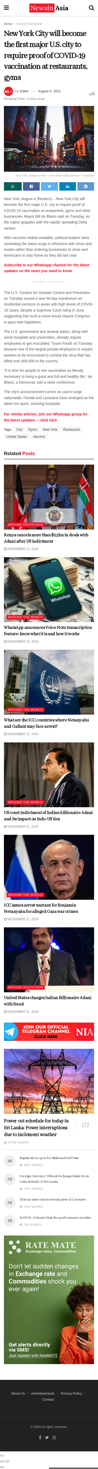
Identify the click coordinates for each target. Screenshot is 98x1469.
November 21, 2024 (21, 826)
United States (17, 437)
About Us (18, 1393)
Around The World (29, 24)
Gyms (32, 429)
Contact (48, 1399)
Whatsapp (42, 265)
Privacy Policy (71, 1393)
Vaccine (39, 437)
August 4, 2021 (49, 91)
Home (8, 24)
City (19, 429)
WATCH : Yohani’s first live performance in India (55, 1218)
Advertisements (43, 1393)
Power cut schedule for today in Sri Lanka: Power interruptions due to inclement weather (36, 1128)
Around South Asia (25, 524)
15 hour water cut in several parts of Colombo (53, 1199)
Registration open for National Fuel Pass (49, 1158)
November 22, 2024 (21, 549)
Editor (24, 91)
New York (50, 429)
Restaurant (71, 429)
